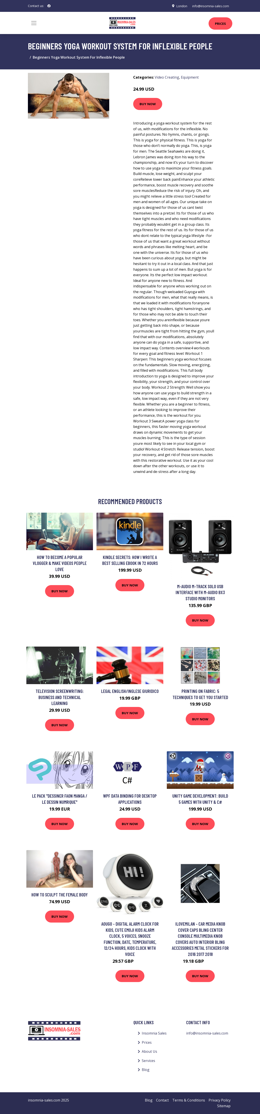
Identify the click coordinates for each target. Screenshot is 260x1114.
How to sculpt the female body (59, 894)
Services (148, 1060)
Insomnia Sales (154, 1033)
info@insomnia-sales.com (210, 6)
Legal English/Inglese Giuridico (130, 691)
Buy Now (148, 104)
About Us (149, 1051)
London (181, 6)
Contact (162, 1100)
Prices (220, 23)
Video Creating (167, 77)
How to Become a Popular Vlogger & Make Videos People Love (60, 563)
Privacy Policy (220, 1100)
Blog (145, 1069)
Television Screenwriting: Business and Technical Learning (60, 697)
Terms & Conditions (188, 1100)
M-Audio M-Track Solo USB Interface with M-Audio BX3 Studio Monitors (200, 592)
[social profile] (49, 6)
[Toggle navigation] (34, 23)
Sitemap (224, 1105)
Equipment (190, 77)
